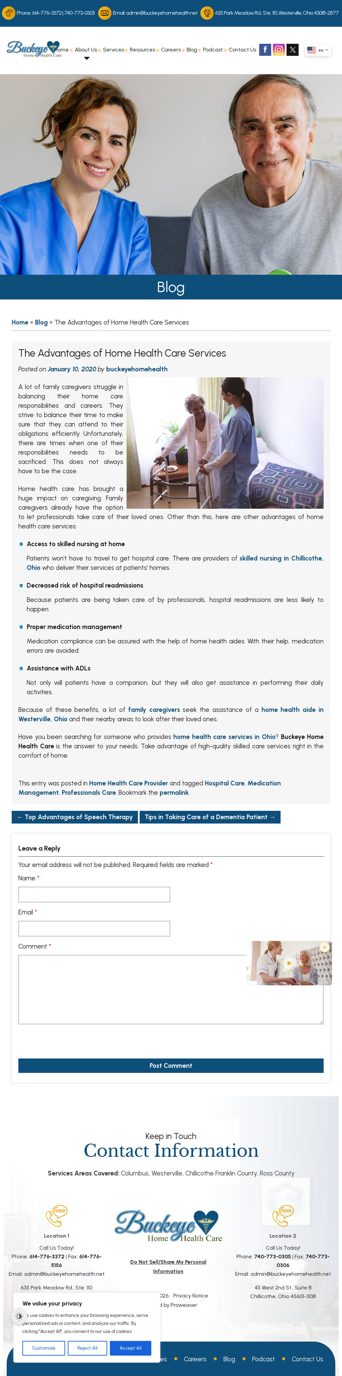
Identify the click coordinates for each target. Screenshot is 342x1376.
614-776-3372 (46, 13)
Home (61, 49)
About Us (86, 49)
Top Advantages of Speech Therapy (75, 817)
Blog (192, 49)
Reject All (87, 1348)
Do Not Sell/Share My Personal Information (168, 1266)
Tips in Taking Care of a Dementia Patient (210, 817)
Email (27, 912)
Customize (43, 1348)
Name (28, 878)
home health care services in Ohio (224, 737)
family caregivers (154, 710)
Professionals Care (89, 792)
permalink (174, 792)
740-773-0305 (79, 13)
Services (113, 49)
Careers (171, 49)
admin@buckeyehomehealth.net (161, 13)
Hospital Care (224, 783)
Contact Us (242, 49)
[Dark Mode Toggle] (19, 1316)
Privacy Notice (190, 1295)
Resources (142, 49)
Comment (34, 946)
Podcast (213, 49)
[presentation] (56, 1039)
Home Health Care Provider (128, 783)
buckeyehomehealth (137, 369)
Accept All (131, 1348)
